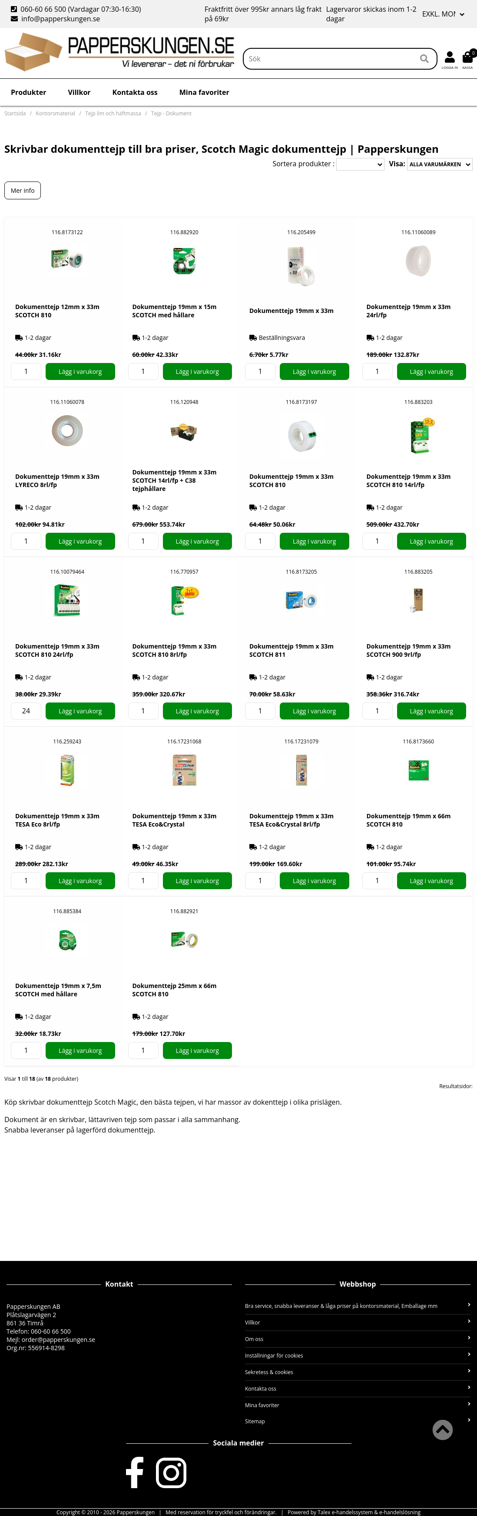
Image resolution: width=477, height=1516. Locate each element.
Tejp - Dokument (171, 113)
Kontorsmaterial (55, 113)
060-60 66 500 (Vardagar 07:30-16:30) (77, 9)
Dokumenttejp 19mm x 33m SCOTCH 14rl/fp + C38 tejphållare (174, 480)
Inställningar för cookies (357, 1355)
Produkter (28, 92)
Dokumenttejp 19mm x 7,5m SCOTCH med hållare (58, 990)
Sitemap (357, 1421)
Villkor (79, 92)
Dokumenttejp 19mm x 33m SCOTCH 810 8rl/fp (174, 650)
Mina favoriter (204, 92)
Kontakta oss (135, 92)
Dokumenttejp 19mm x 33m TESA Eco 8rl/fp (57, 820)
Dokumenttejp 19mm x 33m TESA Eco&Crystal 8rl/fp (291, 820)
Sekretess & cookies (357, 1372)
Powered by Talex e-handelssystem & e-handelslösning (354, 1512)
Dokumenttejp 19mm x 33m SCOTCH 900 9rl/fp (409, 650)
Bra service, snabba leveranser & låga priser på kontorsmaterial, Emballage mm (357, 1306)
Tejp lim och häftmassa (113, 113)
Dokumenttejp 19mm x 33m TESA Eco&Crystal (174, 820)
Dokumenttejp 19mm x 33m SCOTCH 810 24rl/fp (57, 650)
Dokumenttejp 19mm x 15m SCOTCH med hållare (174, 311)
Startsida (15, 113)
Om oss (357, 1339)
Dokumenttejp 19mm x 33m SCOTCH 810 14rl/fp (409, 480)
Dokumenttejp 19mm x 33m (291, 310)
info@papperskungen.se (55, 19)
